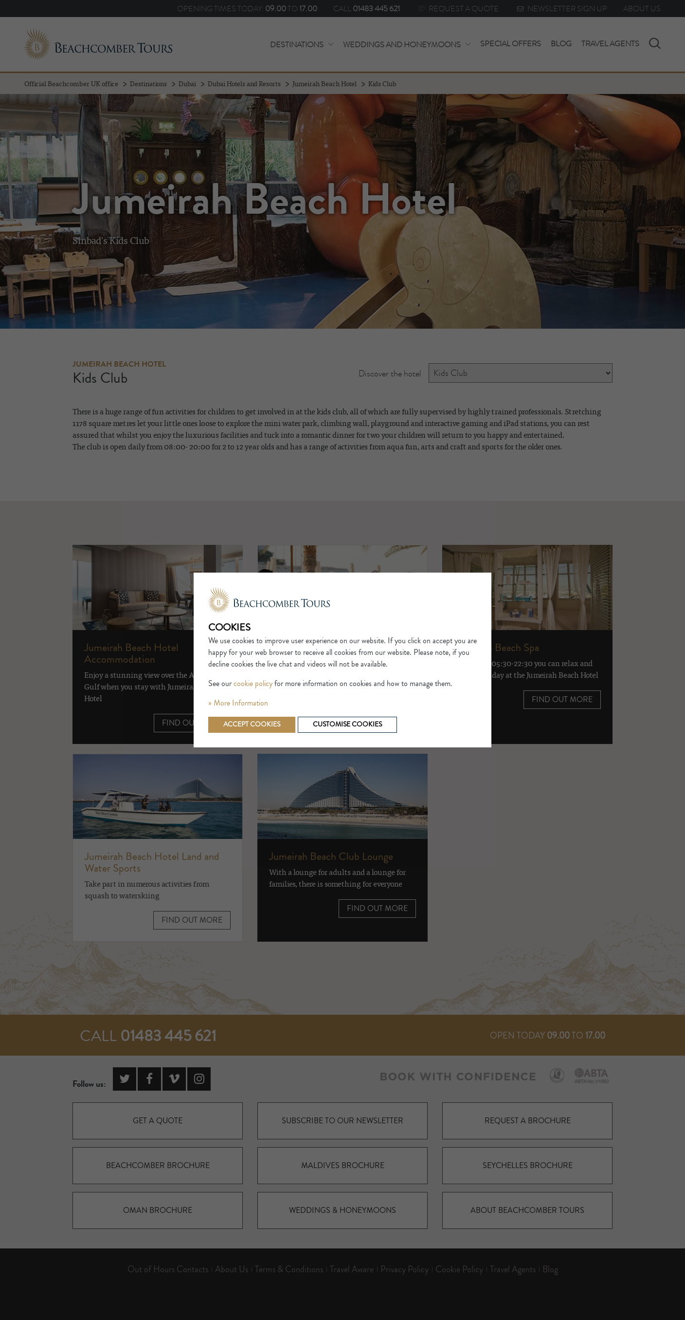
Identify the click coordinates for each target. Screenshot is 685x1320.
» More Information (238, 703)
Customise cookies (347, 724)
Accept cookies (251, 724)
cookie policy (253, 683)
